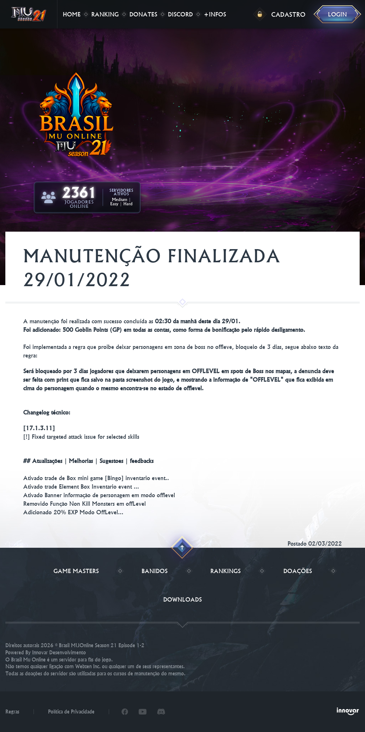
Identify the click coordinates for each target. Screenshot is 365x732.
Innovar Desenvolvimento (59, 652)
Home (72, 14)
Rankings (225, 570)
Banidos (155, 570)
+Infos (215, 14)
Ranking (105, 14)
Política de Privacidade (71, 711)
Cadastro (288, 14)
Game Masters (76, 570)
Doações (297, 570)
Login (337, 14)
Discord (180, 14)
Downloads (182, 599)
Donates (143, 14)
